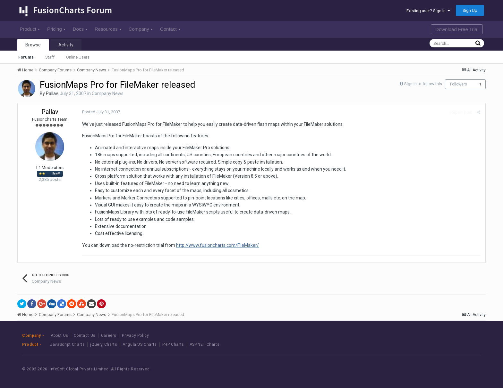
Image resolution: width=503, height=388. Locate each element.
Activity (65, 44)
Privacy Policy (135, 335)
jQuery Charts (103, 344)
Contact (170, 29)
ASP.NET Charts (204, 344)
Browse (33, 44)
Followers (458, 84)
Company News (108, 93)
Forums (26, 57)
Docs (80, 29)
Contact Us (85, 335)
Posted (101, 111)
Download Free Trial (456, 29)
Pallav (52, 93)
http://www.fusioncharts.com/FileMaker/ (217, 245)
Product (30, 29)
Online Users (78, 57)
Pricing (56, 29)
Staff (50, 57)
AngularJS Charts (140, 344)
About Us (59, 335)
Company (141, 29)
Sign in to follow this (423, 83)
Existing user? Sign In (428, 10)
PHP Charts (173, 344)
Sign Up (470, 10)
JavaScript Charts (67, 344)
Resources (108, 29)
